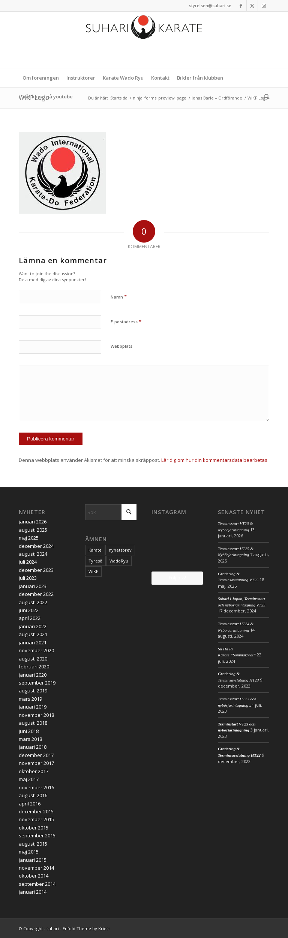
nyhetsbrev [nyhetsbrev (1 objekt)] (120, 550)
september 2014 (37, 884)
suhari (52, 928)
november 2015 (36, 819)
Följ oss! (177, 578)
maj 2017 (29, 779)
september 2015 (37, 835)
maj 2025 (29, 537)
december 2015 (36, 811)
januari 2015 (32, 860)
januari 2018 (32, 746)
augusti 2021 (33, 634)
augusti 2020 (33, 658)
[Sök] (265, 96)
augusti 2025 (33, 529)
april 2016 (29, 803)
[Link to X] (252, 5)
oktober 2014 (33, 875)
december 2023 (36, 570)
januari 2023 (32, 586)
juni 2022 (29, 610)
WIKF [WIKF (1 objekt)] (93, 571)
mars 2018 (30, 739)
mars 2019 (30, 698)
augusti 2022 (33, 602)
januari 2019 (32, 706)
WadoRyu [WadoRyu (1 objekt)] (119, 561)
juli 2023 (28, 578)
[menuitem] (41, 77)
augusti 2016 (33, 795)
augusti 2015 (33, 843)
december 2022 (36, 594)
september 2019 (37, 682)
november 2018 (36, 715)
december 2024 (36, 546)
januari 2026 (32, 521)
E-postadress (126, 321)
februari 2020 (34, 666)
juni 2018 (29, 731)
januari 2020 (32, 674)
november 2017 (36, 763)
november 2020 (36, 650)
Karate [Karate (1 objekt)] (95, 550)
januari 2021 (32, 642)
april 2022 (29, 618)
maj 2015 (29, 851)
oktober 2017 (33, 771)
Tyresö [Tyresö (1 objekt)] (95, 561)
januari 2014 (32, 891)
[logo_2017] (144, 40)
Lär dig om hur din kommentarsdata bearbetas (214, 460)
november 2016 (36, 787)
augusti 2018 (33, 722)
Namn (119, 296)
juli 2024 (28, 561)
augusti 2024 (33, 553)
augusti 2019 (33, 690)
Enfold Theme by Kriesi (86, 928)
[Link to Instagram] (263, 5)
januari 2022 (32, 626)
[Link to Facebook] (241, 5)
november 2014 (36, 867)
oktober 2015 (33, 827)
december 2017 (36, 755)
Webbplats (121, 346)
